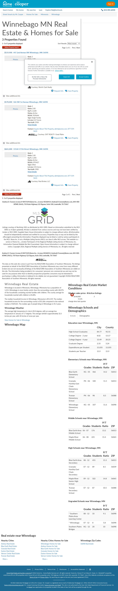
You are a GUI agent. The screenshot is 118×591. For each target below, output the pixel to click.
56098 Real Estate (87, 544)
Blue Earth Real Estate (9, 546)
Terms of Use (51, 569)
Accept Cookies (84, 77)
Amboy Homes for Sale (49, 546)
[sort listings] (73, 43)
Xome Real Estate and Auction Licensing (19, 573)
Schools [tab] (73, 316)
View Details (32, 125)
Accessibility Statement (78, 569)
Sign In (110, 4)
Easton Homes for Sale (49, 553)
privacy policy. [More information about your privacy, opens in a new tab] (59, 70)
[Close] (91, 61)
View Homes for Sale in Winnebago (17, 320)
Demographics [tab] (85, 316)
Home (29, 569)
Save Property (71, 91)
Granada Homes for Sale (49, 551)
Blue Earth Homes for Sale (50, 549)
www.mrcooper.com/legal (53, 585)
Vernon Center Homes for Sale (52, 556)
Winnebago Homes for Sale (50, 544)
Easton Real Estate (7, 551)
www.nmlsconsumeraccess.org (14, 585)
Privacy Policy (39, 569)
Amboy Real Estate (8, 544)
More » (5, 559)
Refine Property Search (12, 47)
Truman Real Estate (8, 556)
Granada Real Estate (8, 549)
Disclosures (63, 569)
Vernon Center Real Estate (10, 553)
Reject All (66, 77)
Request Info (57, 91)
